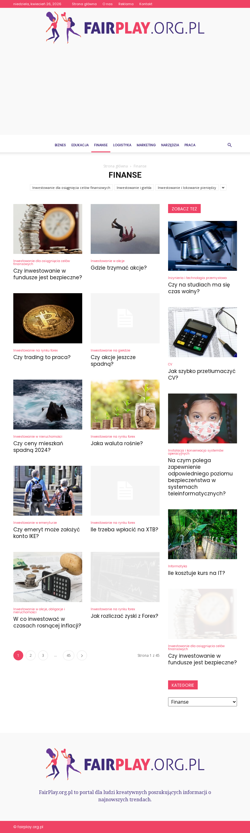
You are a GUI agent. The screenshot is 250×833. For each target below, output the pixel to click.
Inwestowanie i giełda (134, 187)
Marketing (146, 145)
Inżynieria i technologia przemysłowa (197, 278)
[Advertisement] (125, 92)
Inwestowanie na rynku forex (35, 350)
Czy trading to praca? (41, 357)
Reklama (126, 4)
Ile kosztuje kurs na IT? (196, 573)
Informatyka (177, 566)
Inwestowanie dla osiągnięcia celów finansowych (71, 187)
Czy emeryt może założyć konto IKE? (46, 533)
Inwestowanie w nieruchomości (37, 436)
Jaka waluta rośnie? (117, 443)
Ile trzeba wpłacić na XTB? (124, 529)
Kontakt (145, 4)
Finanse (101, 145)
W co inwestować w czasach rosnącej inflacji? (47, 622)
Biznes (60, 145)
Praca (189, 145)
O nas (107, 4)
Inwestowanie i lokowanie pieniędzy (187, 187)
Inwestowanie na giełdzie (110, 350)
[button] (229, 145)
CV (170, 364)
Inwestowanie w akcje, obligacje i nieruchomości (39, 610)
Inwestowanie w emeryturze (35, 522)
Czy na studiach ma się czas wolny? (199, 288)
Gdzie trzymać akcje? (119, 267)
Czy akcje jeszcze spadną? (113, 361)
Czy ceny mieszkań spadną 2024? (38, 447)
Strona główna (84, 4)
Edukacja (80, 145)
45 (69, 655)
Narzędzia (170, 145)
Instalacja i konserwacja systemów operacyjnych (195, 452)
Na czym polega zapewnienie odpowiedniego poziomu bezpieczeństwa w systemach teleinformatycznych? (200, 477)
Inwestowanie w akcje (108, 261)
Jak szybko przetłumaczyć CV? (201, 374)
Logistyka (122, 145)
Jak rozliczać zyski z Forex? (124, 616)
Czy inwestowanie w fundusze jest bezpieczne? (47, 274)
